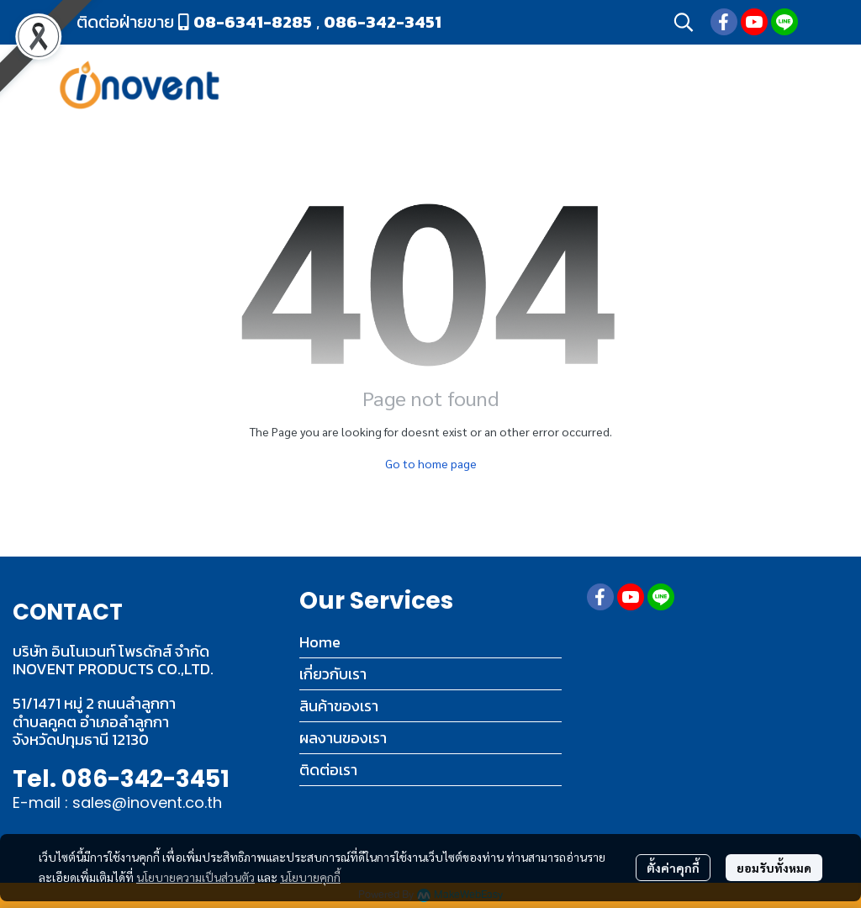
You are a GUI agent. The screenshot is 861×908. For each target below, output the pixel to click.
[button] (683, 22)
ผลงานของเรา (343, 737)
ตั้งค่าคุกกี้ (673, 867)
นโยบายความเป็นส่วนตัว (195, 876)
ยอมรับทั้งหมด (774, 867)
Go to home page (431, 463)
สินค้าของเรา (338, 705)
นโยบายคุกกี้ (310, 876)
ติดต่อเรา (328, 769)
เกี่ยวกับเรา (333, 674)
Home (320, 642)
